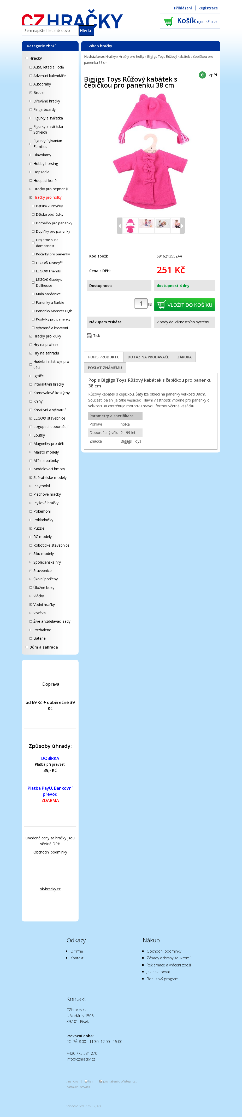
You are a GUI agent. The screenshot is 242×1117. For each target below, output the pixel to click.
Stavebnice (42, 570)
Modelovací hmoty (49, 468)
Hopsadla (41, 171)
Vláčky (38, 595)
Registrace (208, 7)
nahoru (73, 1081)
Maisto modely (46, 452)
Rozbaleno (42, 629)
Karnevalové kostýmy (51, 392)
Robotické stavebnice (51, 545)
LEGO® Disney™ (49, 262)
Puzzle (38, 528)
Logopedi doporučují (50, 426)
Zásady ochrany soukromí (168, 957)
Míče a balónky (46, 460)
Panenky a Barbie (50, 302)
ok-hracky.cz (50, 888)
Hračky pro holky (47, 197)
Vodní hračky (44, 604)
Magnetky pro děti (48, 443)
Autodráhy (42, 84)
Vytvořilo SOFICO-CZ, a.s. (84, 1106)
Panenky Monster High (54, 310)
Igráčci (38, 375)
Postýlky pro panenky (53, 319)
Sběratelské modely (50, 477)
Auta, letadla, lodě (48, 67)
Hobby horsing (45, 163)
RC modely (42, 536)
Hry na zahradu (46, 353)
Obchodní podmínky (50, 852)
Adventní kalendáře (49, 75)
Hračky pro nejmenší (50, 188)
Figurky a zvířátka (48, 118)
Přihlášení (183, 7)
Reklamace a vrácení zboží (169, 965)
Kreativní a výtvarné (50, 409)
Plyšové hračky (45, 502)
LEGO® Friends (48, 271)
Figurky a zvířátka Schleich (48, 129)
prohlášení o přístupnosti (120, 1081)
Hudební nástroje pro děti (51, 364)
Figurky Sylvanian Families (47, 143)
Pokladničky (43, 519)
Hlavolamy (42, 154)
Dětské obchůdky (49, 214)
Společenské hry (47, 562)
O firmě (76, 951)
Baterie (39, 638)
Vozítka (39, 612)
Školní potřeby (45, 578)
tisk (90, 1081)
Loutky (39, 435)
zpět (213, 75)
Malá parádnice (48, 293)
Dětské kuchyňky (49, 206)
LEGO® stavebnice (49, 418)
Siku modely (43, 553)
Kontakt (77, 957)
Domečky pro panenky (54, 223)
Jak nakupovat (158, 971)
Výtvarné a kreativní (52, 327)
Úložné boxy (43, 587)
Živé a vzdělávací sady (51, 621)
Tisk (96, 335)
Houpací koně (45, 180)
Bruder (39, 92)
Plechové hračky (47, 494)
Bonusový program (163, 978)
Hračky (35, 58)
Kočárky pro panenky (53, 254)
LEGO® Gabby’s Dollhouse (49, 282)
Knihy (38, 401)
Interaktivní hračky (48, 384)
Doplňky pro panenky (53, 231)
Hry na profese (45, 344)
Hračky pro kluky (47, 336)
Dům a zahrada (43, 647)
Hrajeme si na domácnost (47, 242)
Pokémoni (42, 511)
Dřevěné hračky (46, 101)
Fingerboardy (44, 109)
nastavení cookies (78, 1087)
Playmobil (41, 485)
